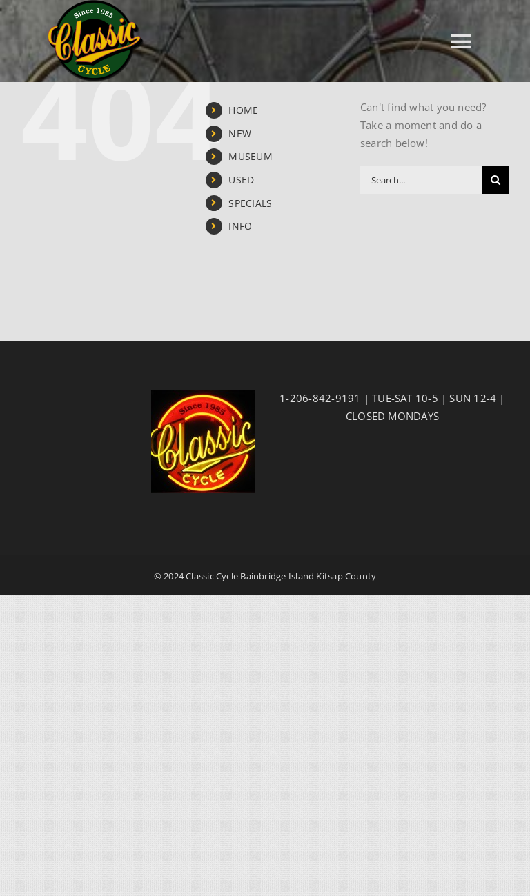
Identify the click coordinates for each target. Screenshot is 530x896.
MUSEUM (250, 156)
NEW (239, 133)
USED (241, 179)
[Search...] (421, 180)
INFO (240, 225)
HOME (243, 110)
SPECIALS (250, 203)
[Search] (495, 180)
